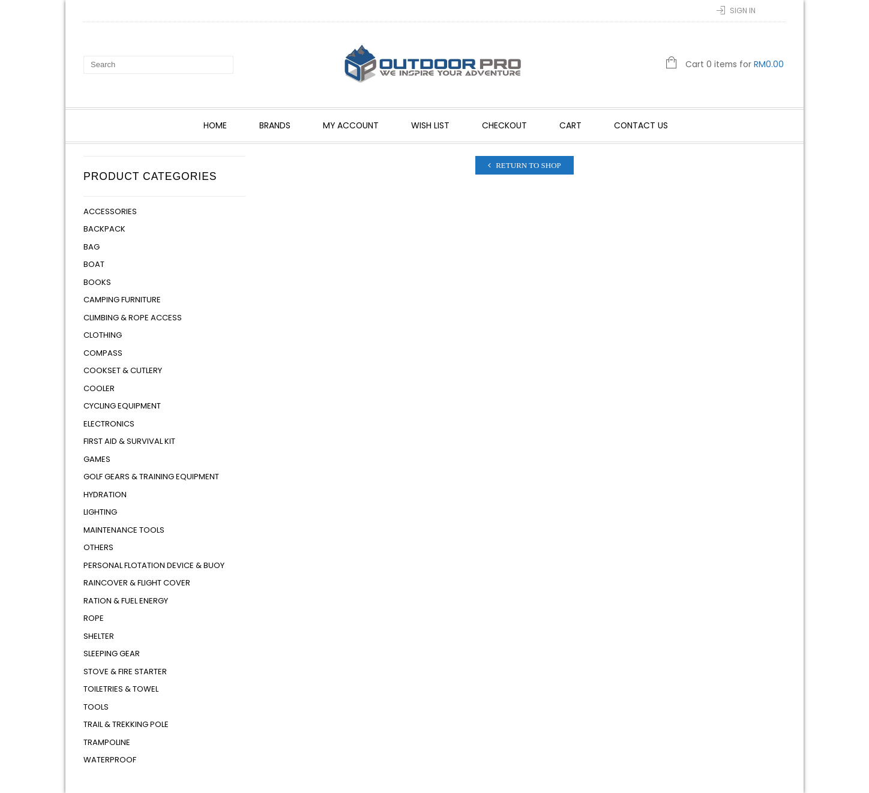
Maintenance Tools (123, 530)
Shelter (98, 636)
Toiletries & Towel (120, 689)
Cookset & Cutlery (122, 370)
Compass (102, 353)
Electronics (108, 423)
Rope (93, 618)
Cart (570, 125)
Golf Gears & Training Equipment (151, 476)
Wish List (430, 125)
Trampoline (106, 742)
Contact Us (641, 125)
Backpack (104, 229)
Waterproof (109, 759)
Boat (93, 264)
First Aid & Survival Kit (129, 441)
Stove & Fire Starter (125, 671)
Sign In (743, 10)
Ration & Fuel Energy (125, 600)
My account (351, 125)
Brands (274, 125)
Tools (96, 707)
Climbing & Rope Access (132, 317)
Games (96, 459)
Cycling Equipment (122, 405)
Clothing (102, 335)
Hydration (105, 494)
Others (98, 547)
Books (97, 282)
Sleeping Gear (111, 653)
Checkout (504, 125)
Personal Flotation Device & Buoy (153, 565)
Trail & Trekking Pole (126, 724)
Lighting (100, 512)
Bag (91, 247)
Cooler (99, 388)
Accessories (110, 211)
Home (215, 125)
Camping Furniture (122, 299)
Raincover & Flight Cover (136, 582)
